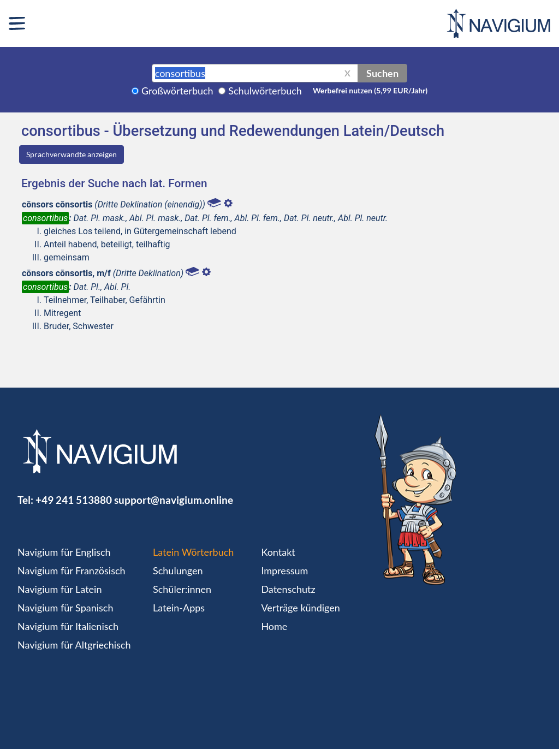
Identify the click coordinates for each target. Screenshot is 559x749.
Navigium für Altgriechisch (73, 645)
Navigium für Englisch (64, 552)
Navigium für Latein (59, 589)
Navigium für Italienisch (67, 626)
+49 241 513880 (73, 500)
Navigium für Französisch (71, 570)
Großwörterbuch (177, 91)
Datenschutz (288, 589)
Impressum (284, 570)
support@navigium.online (173, 500)
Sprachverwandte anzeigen (71, 154)
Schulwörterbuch (265, 91)
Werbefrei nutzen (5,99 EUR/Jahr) (370, 90)
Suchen (382, 73)
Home (274, 626)
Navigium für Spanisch (65, 608)
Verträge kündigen (300, 608)
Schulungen (178, 570)
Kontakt (278, 552)
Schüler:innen (182, 589)
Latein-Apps (179, 608)
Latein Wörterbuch (193, 552)
